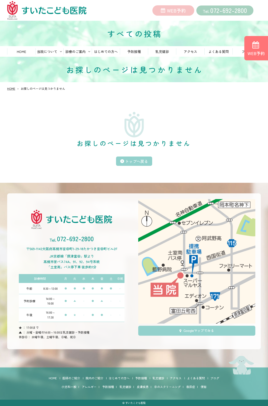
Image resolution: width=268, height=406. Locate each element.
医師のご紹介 (71, 378)
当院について (47, 51)
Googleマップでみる (198, 330)
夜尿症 (190, 387)
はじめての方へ (106, 51)
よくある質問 (218, 51)
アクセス (190, 51)
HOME (21, 51)
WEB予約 (176, 10)
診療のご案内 (75, 51)
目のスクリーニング (167, 387)
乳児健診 (162, 51)
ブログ (214, 378)
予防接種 (134, 51)
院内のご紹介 (94, 378)
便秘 (203, 387)
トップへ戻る (136, 161)
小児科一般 (69, 387)
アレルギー (89, 387)
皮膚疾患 (143, 387)
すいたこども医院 (135, 403)
